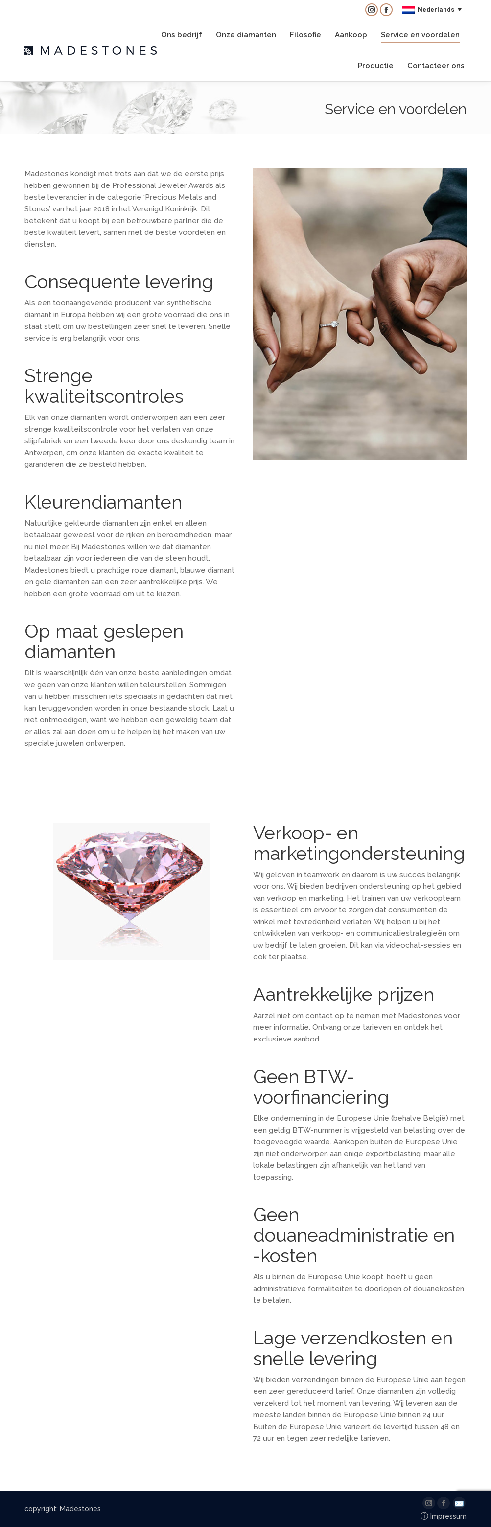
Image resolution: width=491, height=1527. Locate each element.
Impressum (444, 1516)
